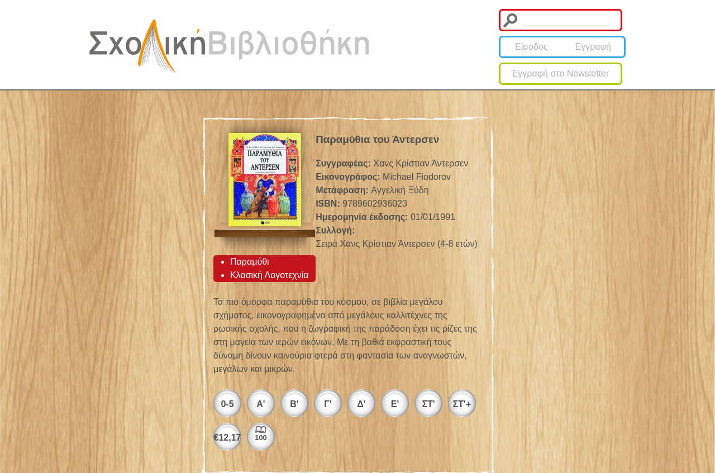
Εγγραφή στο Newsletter (560, 73)
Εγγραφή (593, 46)
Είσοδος (531, 46)
